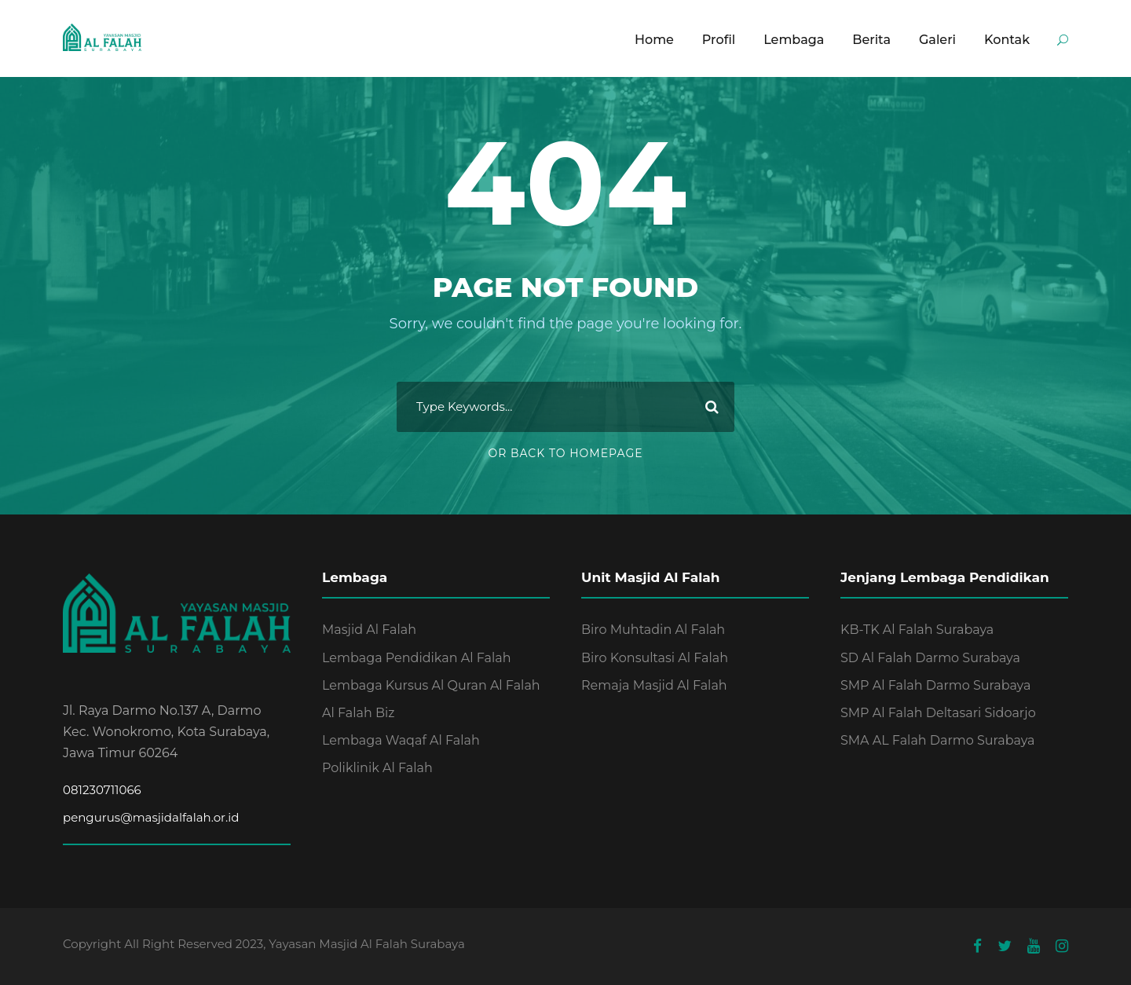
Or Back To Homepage (565, 453)
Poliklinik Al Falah (377, 767)
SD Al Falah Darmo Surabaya (930, 657)
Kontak (1007, 39)
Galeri (937, 39)
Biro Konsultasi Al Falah (654, 657)
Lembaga (793, 39)
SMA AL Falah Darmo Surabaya (937, 740)
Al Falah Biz (358, 712)
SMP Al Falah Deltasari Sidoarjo (938, 712)
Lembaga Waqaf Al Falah (401, 740)
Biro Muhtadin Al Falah (653, 629)
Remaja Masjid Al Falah (654, 685)
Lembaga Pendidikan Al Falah (416, 657)
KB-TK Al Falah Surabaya (917, 629)
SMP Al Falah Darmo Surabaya (935, 685)
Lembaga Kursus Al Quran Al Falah (431, 685)
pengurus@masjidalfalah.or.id (151, 817)
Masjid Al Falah (369, 629)
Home (654, 39)
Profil (718, 39)
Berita (871, 39)
